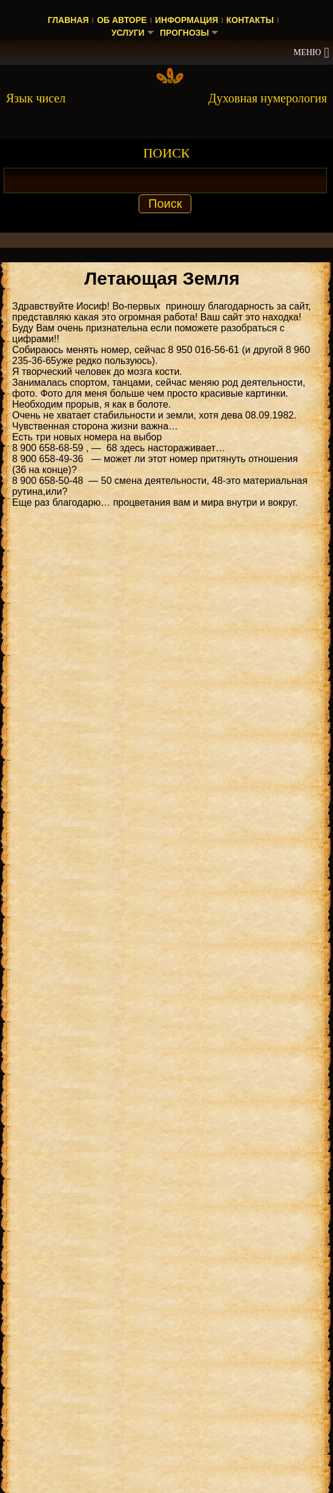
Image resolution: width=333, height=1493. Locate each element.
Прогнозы (184, 33)
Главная (68, 20)
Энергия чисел (118, 1258)
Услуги (127, 33)
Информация (186, 20)
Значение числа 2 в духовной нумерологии (169, 1285)
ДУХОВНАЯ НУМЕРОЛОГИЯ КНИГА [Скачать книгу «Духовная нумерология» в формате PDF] (170, 805)
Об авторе (122, 20)
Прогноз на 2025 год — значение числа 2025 (172, 1312)
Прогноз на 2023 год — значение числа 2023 (172, 1403)
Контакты (250, 20)
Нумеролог (36, 1258)
